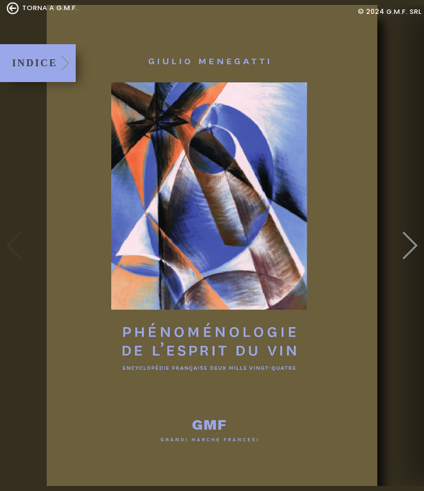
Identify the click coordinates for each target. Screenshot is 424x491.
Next (409, 245)
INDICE (34, 62)
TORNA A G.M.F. (42, 8)
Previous (14, 245)
